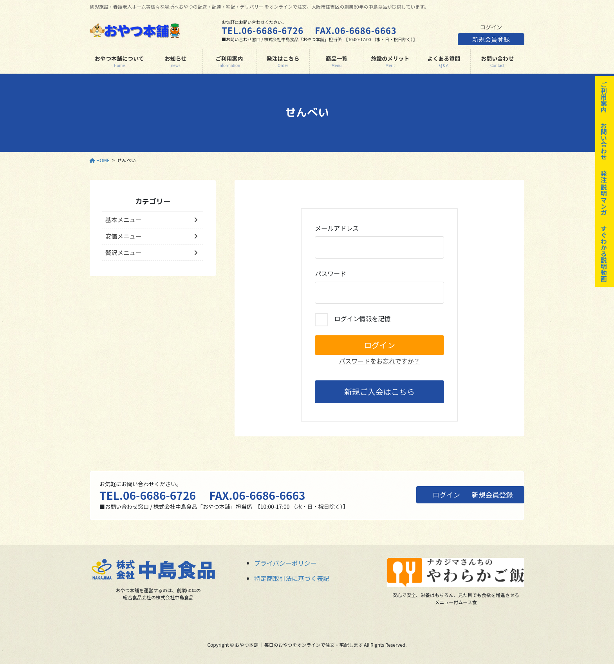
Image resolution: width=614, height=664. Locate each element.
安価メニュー (124, 237)
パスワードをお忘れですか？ (379, 360)
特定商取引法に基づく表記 (291, 578)
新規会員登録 (491, 40)
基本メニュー (124, 220)
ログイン (491, 27)
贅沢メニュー (124, 254)
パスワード (379, 286)
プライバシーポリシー (285, 563)
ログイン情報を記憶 (352, 319)
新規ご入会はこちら (379, 391)
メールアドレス (379, 241)
